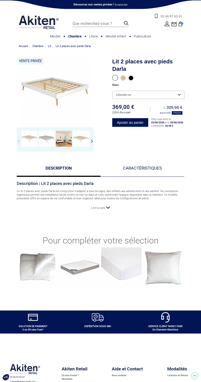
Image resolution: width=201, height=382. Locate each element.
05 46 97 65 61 (17, 377)
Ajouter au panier (130, 122)
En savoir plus (121, 4)
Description (59, 168)
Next (92, 141)
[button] (6, 377)
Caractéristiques (142, 168)
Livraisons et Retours (177, 375)
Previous (19, 141)
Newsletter (67, 379)
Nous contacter (119, 375)
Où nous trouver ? (70, 375)
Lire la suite (100, 208)
